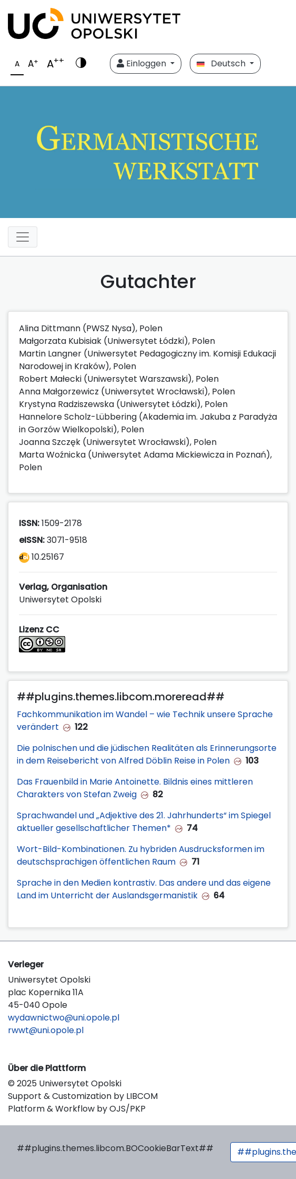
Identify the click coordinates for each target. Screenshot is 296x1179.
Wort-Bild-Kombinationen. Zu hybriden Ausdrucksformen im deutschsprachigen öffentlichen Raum (140, 855)
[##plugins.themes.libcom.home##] (148, 152)
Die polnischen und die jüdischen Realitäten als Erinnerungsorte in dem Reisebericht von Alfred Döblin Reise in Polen (147, 754)
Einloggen (142, 63)
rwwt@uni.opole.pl (46, 1030)
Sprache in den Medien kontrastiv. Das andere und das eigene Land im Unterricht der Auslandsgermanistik (144, 889)
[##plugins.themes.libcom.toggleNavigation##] (22, 236)
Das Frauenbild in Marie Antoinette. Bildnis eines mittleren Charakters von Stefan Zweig (135, 788)
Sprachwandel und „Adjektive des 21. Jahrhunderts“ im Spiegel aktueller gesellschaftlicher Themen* (144, 821)
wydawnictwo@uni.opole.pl (63, 1018)
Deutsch (222, 63)
